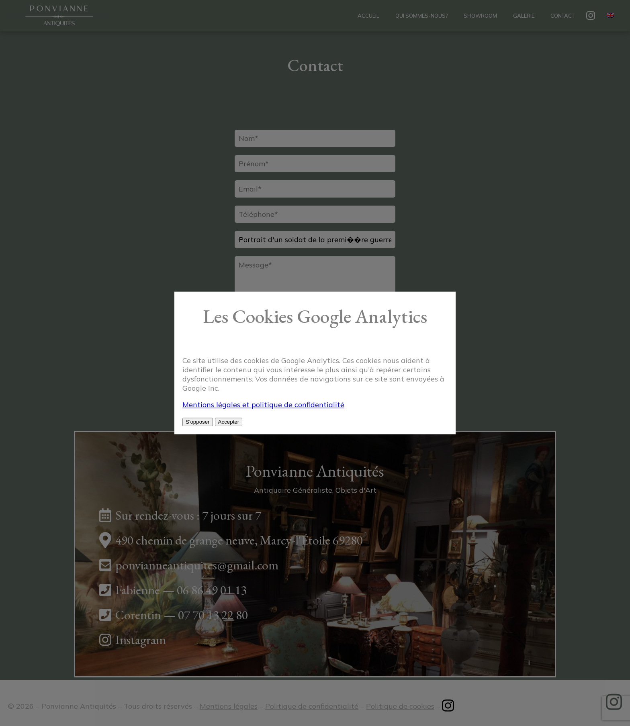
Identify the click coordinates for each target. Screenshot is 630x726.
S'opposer (198, 422)
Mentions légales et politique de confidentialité (263, 405)
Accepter (228, 422)
